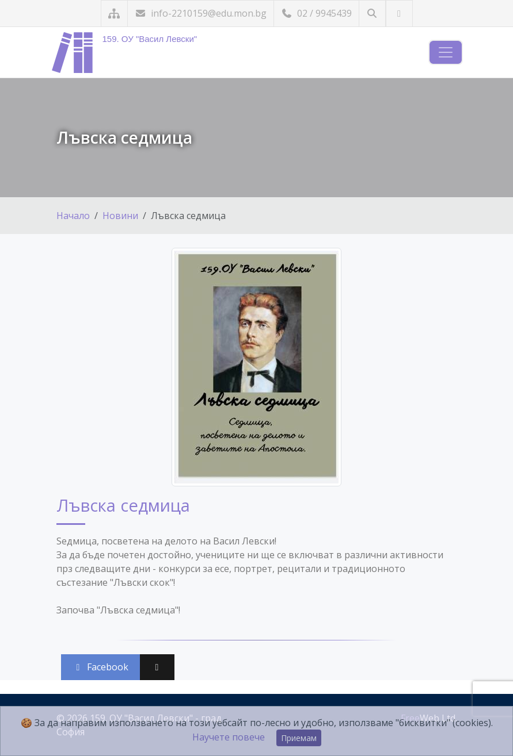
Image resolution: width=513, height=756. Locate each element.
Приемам (299, 737)
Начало (73, 215)
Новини (120, 215)
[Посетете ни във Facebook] (399, 13)
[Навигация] (446, 52)
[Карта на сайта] (114, 13)
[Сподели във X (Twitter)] (157, 667)
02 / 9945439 (316, 13)
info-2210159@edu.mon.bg (201, 13)
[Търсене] (372, 13)
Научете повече (228, 737)
